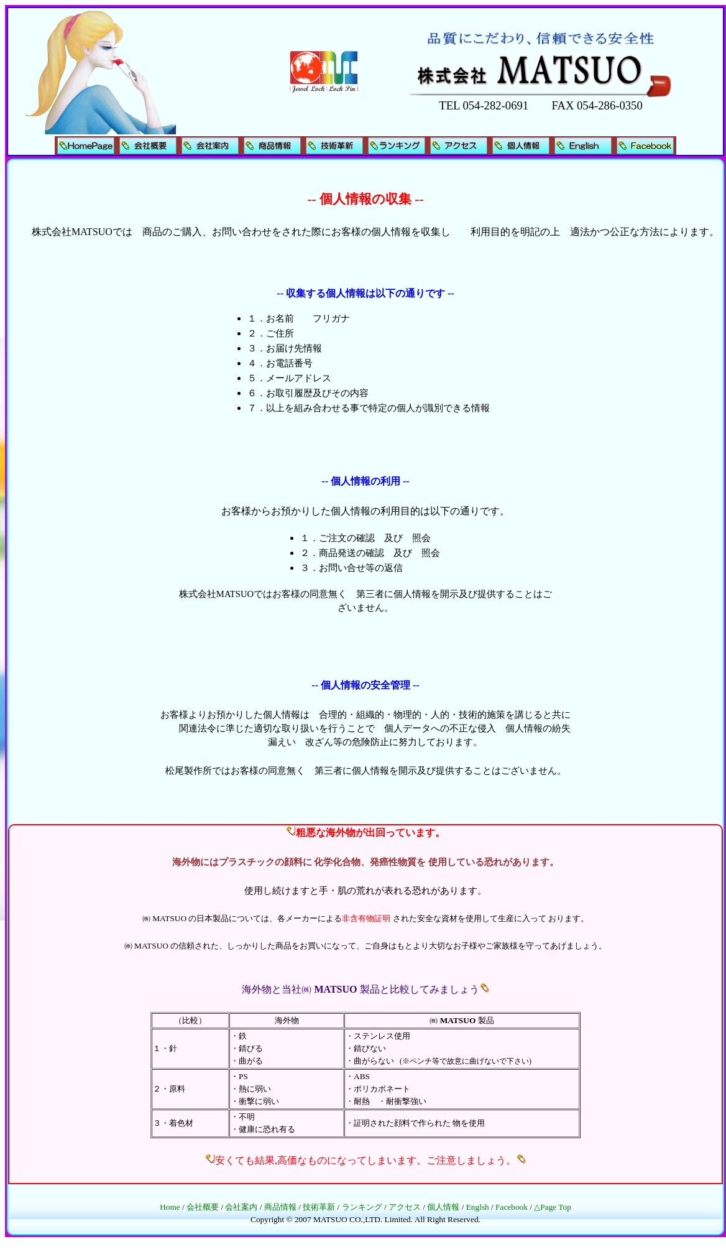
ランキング (362, 1207)
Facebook (511, 1207)
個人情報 (443, 1207)
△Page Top (552, 1207)
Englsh (477, 1207)
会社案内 (241, 1207)
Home (170, 1207)
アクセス (404, 1207)
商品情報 (280, 1207)
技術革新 (319, 1207)
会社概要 (202, 1207)
